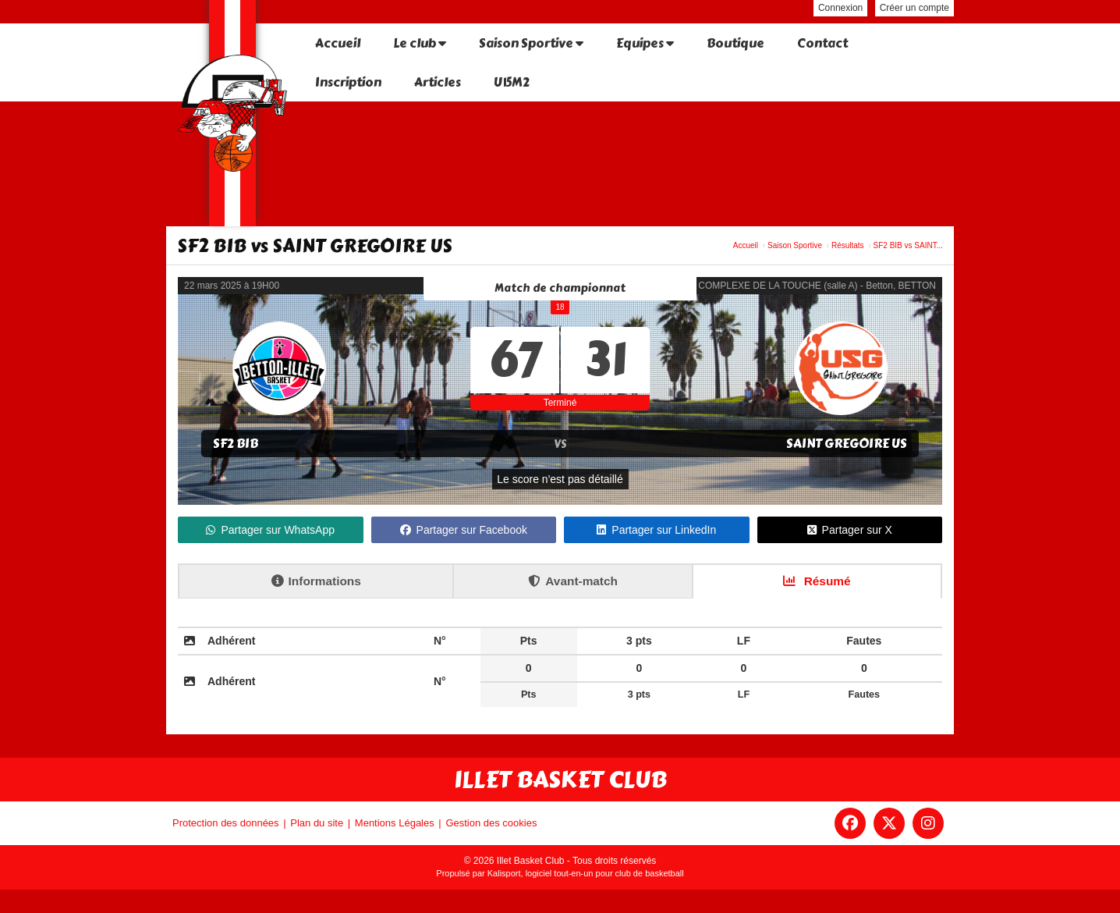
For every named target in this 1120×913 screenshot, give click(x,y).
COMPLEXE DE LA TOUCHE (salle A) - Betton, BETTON (817, 285)
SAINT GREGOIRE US (846, 443)
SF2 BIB (235, 443)
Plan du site (316, 823)
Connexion (840, 7)
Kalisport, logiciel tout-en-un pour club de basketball (585, 873)
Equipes (645, 43)
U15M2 (512, 82)
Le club (419, 43)
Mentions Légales (394, 823)
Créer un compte (914, 7)
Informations (316, 581)
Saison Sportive (531, 43)
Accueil (337, 43)
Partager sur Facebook (463, 530)
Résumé (816, 581)
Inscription (348, 82)
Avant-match (573, 581)
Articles (437, 82)
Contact (822, 43)
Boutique (735, 43)
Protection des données (225, 823)
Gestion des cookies (491, 823)
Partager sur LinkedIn (656, 530)
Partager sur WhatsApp (270, 530)
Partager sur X (849, 530)
